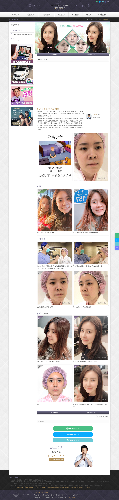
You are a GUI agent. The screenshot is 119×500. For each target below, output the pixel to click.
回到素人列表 (15, 25)
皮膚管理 (88, 14)
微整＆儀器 (75, 14)
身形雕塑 (46, 14)
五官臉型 (30, 14)
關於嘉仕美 (15, 14)
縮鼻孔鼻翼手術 (91, 54)
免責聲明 (46, 313)
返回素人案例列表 (102, 416)
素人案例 (102, 14)
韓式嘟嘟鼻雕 (54, 54)
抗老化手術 (61, 14)
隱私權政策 (72, 497)
